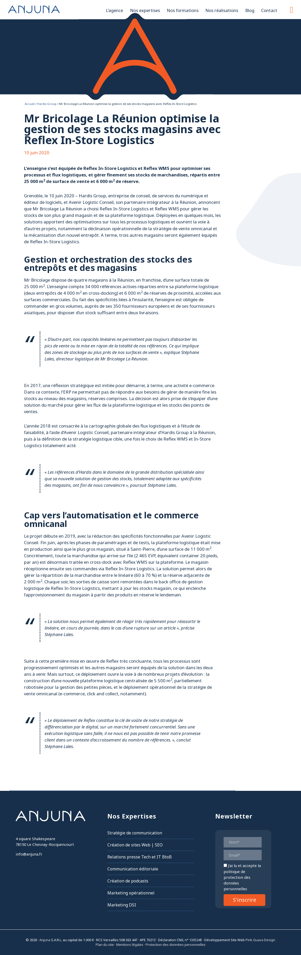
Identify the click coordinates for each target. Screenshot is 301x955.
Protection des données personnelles (176, 944)
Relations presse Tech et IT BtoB (139, 857)
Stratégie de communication (134, 833)
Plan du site (105, 944)
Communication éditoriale (132, 869)
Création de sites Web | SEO (135, 845)
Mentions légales (129, 944)
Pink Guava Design (260, 940)
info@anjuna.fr (29, 854)
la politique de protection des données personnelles (242, 877)
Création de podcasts (127, 881)
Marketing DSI (121, 905)
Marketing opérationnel (131, 893)
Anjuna (34, 9)
